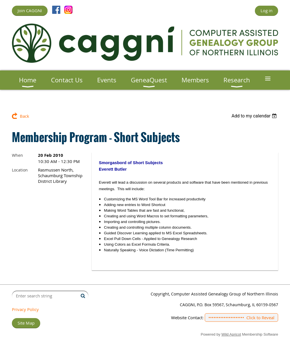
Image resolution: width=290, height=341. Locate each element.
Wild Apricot (231, 334)
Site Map (26, 323)
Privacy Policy (25, 309)
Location (20, 170)
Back (24, 116)
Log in (266, 10)
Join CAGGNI (30, 10)
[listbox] (254, 115)
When (17, 155)
